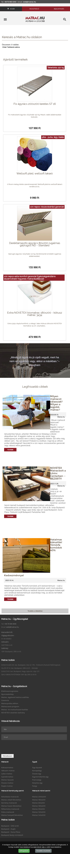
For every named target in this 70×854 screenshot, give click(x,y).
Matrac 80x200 (38, 803)
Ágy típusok (37, 767)
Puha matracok (7, 812)
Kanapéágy (37, 771)
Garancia (5, 700)
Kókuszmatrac (7, 767)
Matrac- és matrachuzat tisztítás (14, 710)
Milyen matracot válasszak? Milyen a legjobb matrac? (56, 403)
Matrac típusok (7, 780)
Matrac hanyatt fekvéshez (12, 815)
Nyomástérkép (7, 694)
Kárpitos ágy (37, 783)
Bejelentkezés (59, 9)
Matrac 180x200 (38, 806)
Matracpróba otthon (9, 703)
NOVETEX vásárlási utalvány (13, 713)
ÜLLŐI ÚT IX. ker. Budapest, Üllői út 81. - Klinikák (19, 668)
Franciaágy (36, 780)
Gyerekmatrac (7, 777)
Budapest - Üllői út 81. (10, 826)
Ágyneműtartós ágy (40, 777)
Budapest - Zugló (8, 829)
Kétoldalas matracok (10, 797)
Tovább (10, 449)
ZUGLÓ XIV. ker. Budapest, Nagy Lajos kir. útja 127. (20, 671)
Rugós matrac (7, 786)
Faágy (34, 786)
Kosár (11, 9)
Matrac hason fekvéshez (11, 806)
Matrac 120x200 (38, 812)
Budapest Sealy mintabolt (12, 835)
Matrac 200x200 (39, 797)
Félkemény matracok (10, 809)
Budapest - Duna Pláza (10, 832)
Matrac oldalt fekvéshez (11, 800)
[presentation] (20, 747)
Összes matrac (7, 783)
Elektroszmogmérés (9, 691)
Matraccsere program (10, 706)
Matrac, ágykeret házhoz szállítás (15, 697)
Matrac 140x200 (38, 815)
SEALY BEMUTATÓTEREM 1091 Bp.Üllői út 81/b (18, 674)
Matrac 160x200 (38, 800)
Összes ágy (36, 774)
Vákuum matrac (8, 771)
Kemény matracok (9, 803)
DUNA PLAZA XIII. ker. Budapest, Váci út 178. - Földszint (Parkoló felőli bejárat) (30, 665)
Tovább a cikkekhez (35, 611)
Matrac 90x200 (38, 809)
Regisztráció (34, 9)
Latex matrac (6, 774)
